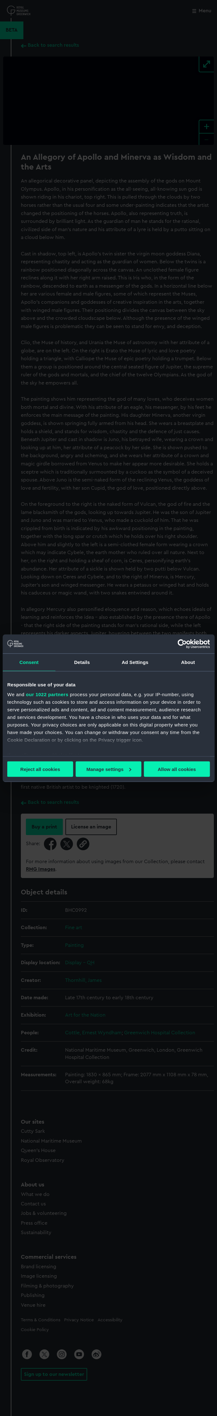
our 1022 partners (47, 694)
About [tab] (188, 662)
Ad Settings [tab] (135, 662)
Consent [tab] (29, 662)
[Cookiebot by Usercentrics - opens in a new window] (182, 643)
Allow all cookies (177, 769)
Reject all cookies (40, 769)
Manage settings (108, 769)
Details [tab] (82, 662)
